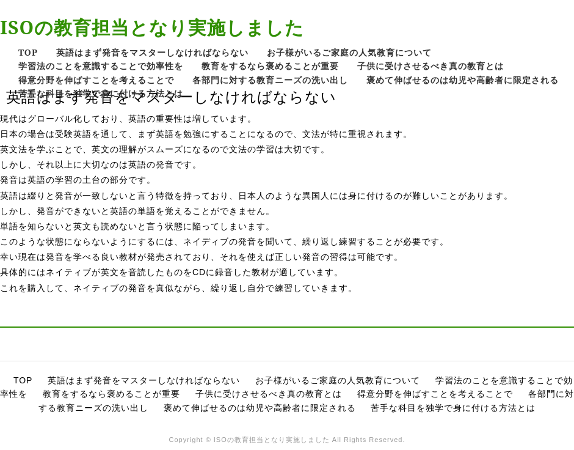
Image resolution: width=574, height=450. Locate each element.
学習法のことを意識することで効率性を (100, 66)
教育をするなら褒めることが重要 (270, 66)
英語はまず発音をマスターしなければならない (152, 52)
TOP (28, 52)
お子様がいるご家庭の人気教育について (349, 52)
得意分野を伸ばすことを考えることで (96, 80)
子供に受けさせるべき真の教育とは (430, 66)
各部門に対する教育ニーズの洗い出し (270, 80)
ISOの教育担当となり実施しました (152, 27)
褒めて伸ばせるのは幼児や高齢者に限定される (462, 80)
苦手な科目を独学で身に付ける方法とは (100, 93)
